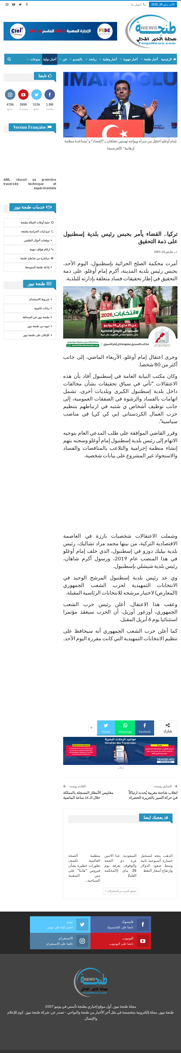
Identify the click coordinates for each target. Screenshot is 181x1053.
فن (64, 59)
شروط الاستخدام (39, 299)
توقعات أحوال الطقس (36, 240)
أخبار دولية (49, 59)
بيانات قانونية (41, 308)
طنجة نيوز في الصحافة (36, 317)
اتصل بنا (138, 4)
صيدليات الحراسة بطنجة (37, 231)
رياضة (92, 59)
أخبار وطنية (110, 59)
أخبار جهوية (130, 59)
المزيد (36, 59)
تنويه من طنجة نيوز (38, 326)
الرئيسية (168, 59)
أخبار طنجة (151, 59)
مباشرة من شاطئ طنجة (36, 258)
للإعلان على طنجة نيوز (36, 335)
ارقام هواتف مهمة (41, 249)
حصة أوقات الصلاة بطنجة (37, 222)
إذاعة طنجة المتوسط (37, 267)
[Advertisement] (120, 189)
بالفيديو (77, 59)
